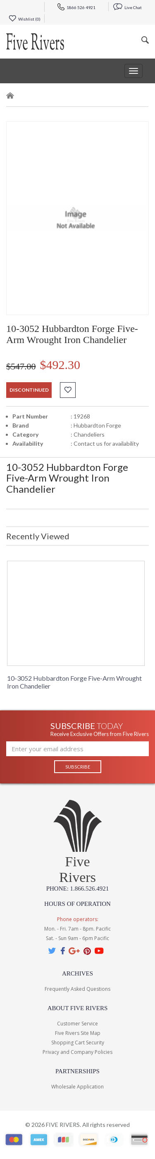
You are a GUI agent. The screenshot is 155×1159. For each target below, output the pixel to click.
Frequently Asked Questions (77, 988)
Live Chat (127, 7)
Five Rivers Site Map (77, 1033)
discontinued (29, 390)
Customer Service (77, 1023)
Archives (77, 973)
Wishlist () (25, 18)
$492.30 (60, 364)
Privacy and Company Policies (77, 1052)
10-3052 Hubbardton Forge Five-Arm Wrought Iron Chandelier (74, 682)
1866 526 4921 (76, 7)
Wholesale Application (77, 1086)
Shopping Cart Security (77, 1042)
